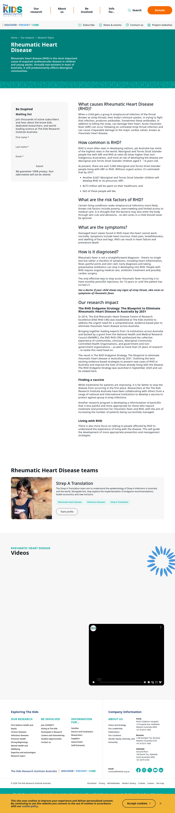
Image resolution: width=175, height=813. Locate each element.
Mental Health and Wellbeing (19, 747)
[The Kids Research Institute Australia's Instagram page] (144, 770)
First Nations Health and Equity (22, 727)
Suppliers (75, 738)
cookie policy (30, 806)
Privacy (102, 783)
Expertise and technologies (23, 752)
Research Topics (46, 37)
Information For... (81, 720)
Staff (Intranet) (78, 745)
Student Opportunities (51, 738)
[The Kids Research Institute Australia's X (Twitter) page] (149, 770)
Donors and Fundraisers (82, 731)
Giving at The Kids (49, 728)
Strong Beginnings (19, 742)
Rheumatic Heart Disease (70, 502)
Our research (36, 10)
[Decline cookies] (160, 803)
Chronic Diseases (18, 732)
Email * (19, 156)
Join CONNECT (47, 725)
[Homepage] (12, 10)
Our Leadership (115, 728)
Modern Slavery (129, 783)
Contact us (46, 742)
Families (75, 728)
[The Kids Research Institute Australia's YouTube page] (155, 770)
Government (77, 742)
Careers (150, 783)
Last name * (22, 146)
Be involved (87, 10)
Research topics (18, 756)
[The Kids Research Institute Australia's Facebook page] (138, 770)
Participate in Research (51, 732)
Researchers (76, 735)
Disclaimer (92, 783)
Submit (39, 166)
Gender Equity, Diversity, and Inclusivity (121, 740)
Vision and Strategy (117, 725)
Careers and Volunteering (52, 735)
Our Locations (114, 735)
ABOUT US (115, 719)
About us (62, 10)
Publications (113, 732)
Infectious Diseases (96, 502)
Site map (160, 783)
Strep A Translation (119, 502)
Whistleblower (113, 783)
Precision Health (18, 738)
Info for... (112, 10)
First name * (22, 137)
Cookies (141, 783)
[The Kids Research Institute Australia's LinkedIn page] (161, 770)
